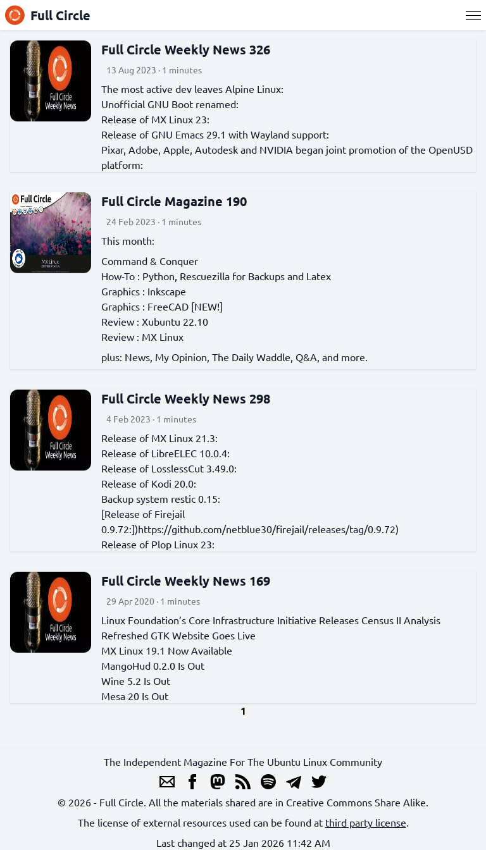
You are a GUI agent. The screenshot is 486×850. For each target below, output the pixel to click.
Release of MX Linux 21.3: (159, 437)
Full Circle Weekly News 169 (185, 580)
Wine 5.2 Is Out (135, 680)
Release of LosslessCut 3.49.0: (169, 468)
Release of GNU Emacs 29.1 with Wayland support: (215, 134)
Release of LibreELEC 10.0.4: (165, 453)
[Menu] (473, 15)
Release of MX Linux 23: (155, 119)
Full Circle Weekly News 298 (185, 398)
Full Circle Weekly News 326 (185, 49)
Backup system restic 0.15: (160, 498)
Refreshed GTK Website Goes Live (178, 635)
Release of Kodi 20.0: (148, 483)
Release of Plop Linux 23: (158, 544)
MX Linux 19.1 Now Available (166, 650)
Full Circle (47, 15)
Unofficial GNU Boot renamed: (170, 103)
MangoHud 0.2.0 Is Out (152, 665)
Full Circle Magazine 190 (174, 201)
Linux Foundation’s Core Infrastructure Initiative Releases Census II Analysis (270, 619)
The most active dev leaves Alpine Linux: (192, 88)
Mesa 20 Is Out (134, 695)
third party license (365, 822)
